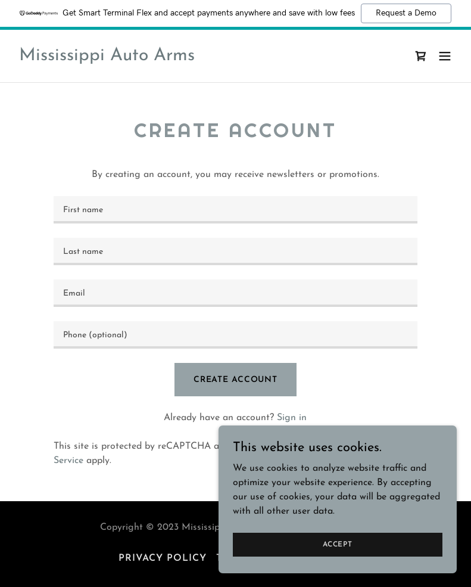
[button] (445, 56)
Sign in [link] (292, 418)
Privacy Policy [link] (312, 446)
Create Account (235, 379)
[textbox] (235, 209)
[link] (107, 58)
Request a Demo (406, 13)
